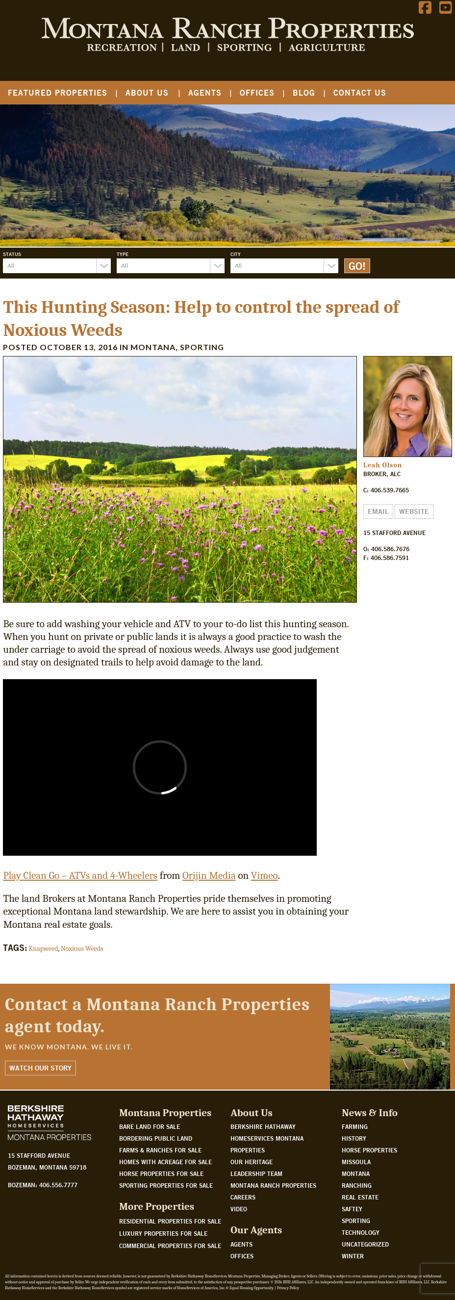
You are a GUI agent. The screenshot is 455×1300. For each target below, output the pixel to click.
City (235, 254)
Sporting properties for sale (166, 1185)
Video (238, 1209)
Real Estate (360, 1197)
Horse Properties (369, 1150)
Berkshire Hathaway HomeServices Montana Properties (266, 1138)
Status (12, 254)
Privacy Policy (288, 1288)
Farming (355, 1126)
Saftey (352, 1209)
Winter (353, 1256)
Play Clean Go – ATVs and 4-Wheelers (80, 875)
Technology (360, 1232)
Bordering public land (155, 1138)
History (354, 1138)
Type (122, 254)
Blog (304, 92)
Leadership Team (256, 1173)
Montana (153, 347)
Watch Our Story (40, 1068)
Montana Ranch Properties (273, 1185)
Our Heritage (251, 1162)
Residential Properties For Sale (170, 1221)
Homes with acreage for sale (165, 1162)
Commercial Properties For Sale (170, 1245)
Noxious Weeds (82, 948)
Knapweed (43, 948)
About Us (147, 92)
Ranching (357, 1185)
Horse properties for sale (161, 1173)
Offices (257, 92)
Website (414, 511)
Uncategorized (365, 1244)
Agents (205, 92)
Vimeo (264, 875)
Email (378, 511)
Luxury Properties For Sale (163, 1233)
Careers (242, 1197)
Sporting (202, 347)
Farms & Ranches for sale (160, 1150)
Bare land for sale (149, 1126)
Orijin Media (209, 875)
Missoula (356, 1162)
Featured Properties (57, 92)
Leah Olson (382, 465)
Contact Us (359, 92)
